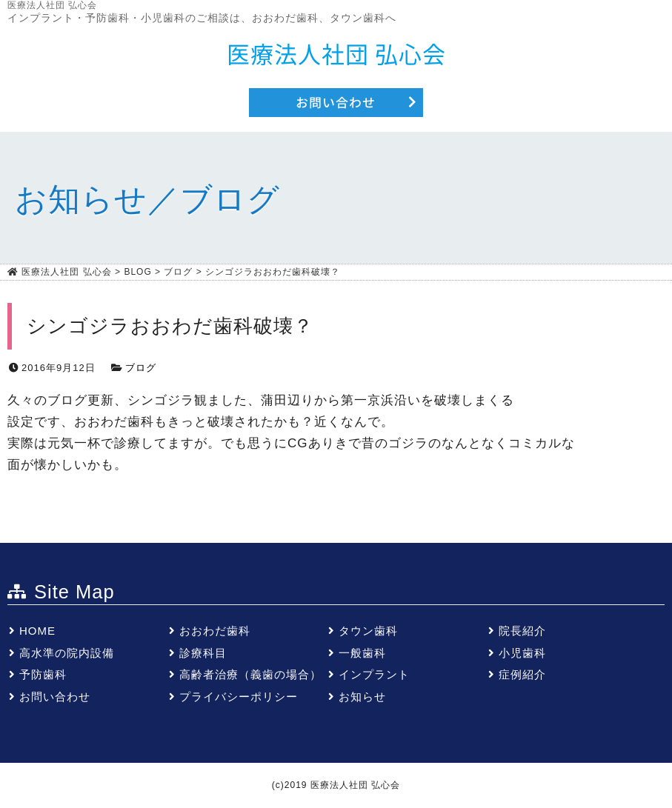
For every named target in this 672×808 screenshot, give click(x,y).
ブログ (140, 367)
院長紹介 (522, 630)
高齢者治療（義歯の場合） (250, 674)
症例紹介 (522, 674)
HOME (37, 630)
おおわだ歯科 (214, 630)
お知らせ (362, 696)
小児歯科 (522, 653)
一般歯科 (362, 653)
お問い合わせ (54, 696)
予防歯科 (43, 674)
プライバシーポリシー (238, 696)
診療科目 (203, 653)
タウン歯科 (368, 630)
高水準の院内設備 (66, 653)
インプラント (374, 674)
